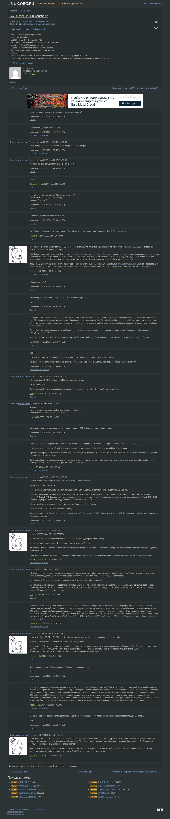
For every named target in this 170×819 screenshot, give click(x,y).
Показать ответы (36, 370)
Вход (159, 3)
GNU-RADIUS (23, 782)
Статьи (59, 3)
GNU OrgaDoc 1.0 (105, 797)
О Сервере (11, 809)
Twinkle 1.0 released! (27, 797)
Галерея (51, 3)
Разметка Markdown (37, 809)
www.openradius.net (126, 264)
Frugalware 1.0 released (27, 793)
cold (31, 467)
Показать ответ (35, 135)
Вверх (160, 810)
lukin (31, 394)
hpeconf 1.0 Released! (26, 789)
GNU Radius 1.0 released (28, 15)
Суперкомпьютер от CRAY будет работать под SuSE (135, 88)
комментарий (24, 142)
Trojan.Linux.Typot (19, 88)
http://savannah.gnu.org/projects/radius (39, 24)
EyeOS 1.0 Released (106, 786)
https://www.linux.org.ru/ (15, 814)
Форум (67, 3)
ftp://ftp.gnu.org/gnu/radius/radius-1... (31, 29)
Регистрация (150, 3)
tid (31, 417)
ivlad (33, 74)
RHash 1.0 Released (106, 782)
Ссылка (12, 82)
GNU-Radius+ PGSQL (26, 786)
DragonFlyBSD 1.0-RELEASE (110, 789)
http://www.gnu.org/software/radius (35, 21)
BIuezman (34, 184)
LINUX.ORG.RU (21, 3)
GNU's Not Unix (26, 11)
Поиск (82, 3)
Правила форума (23, 809)
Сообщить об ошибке (15, 812)
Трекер (74, 3)
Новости (42, 3)
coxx (31, 271)
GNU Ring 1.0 (103, 793)
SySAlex (33, 236)
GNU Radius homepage (23, 63)
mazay (32, 623)
